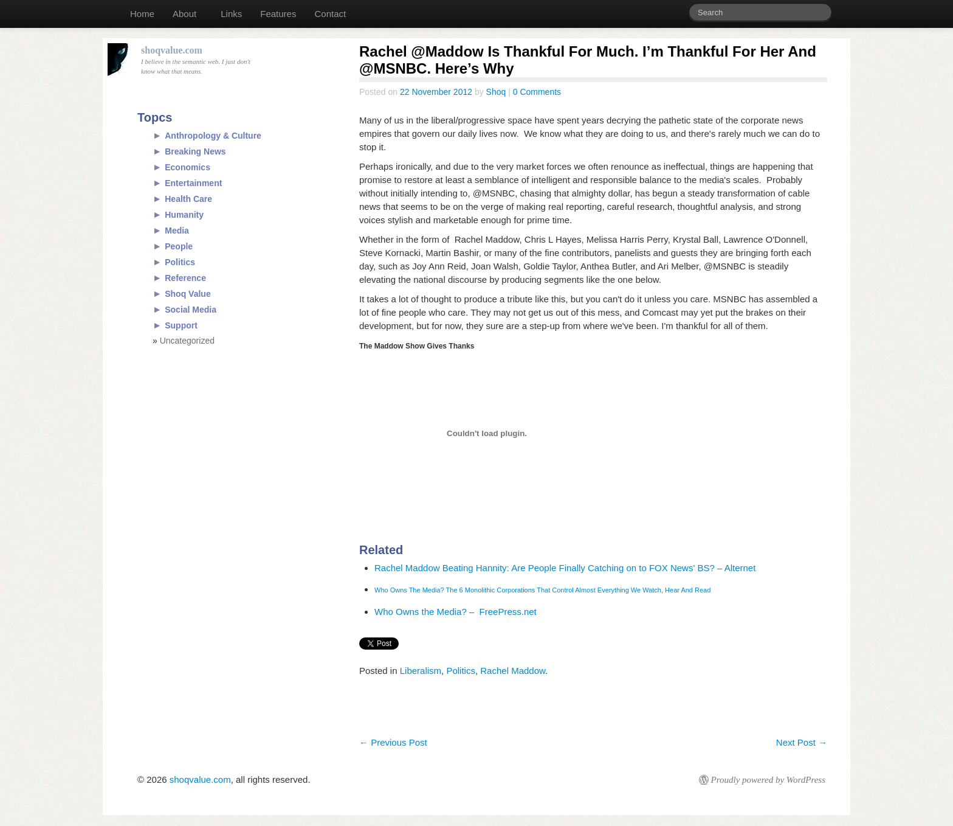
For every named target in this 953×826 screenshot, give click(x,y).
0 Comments (537, 92)
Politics (460, 670)
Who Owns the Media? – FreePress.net (455, 611)
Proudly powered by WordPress (768, 780)
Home (142, 14)
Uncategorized (187, 340)
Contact (330, 14)
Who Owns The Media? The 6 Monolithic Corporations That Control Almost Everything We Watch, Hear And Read (542, 590)
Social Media (190, 309)
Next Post (801, 742)
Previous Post (393, 742)
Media (177, 230)
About (184, 14)
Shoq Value (187, 294)
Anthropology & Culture (213, 136)
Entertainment (193, 183)
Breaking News (195, 151)
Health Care (188, 199)
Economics (187, 167)
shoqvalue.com (200, 779)
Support (181, 325)
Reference (185, 278)
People (179, 246)
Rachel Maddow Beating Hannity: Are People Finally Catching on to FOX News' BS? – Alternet (564, 568)
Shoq (496, 92)
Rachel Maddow (512, 670)
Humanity (184, 215)
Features (278, 14)
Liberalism (420, 670)
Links (231, 14)
